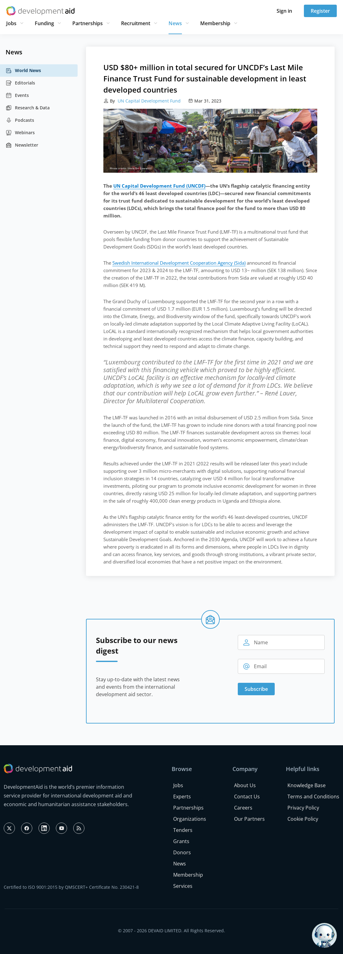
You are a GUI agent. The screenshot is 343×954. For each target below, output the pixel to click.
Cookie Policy (302, 818)
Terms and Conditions (313, 796)
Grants (181, 841)
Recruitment (135, 23)
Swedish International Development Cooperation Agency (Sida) (179, 263)
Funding (44, 23)
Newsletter (22, 145)
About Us (245, 785)
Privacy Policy (303, 807)
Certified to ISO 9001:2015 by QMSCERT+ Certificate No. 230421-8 (71, 887)
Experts (182, 796)
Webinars (20, 133)
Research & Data (28, 108)
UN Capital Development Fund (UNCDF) (159, 186)
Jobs (11, 23)
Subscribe (256, 689)
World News (23, 70)
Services (182, 886)
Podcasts (20, 120)
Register (320, 10)
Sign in (284, 10)
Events (17, 95)
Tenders (182, 830)
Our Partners (249, 818)
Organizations (189, 818)
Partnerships (87, 23)
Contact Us (247, 796)
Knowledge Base (306, 785)
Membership (215, 23)
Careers (243, 807)
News (175, 23)
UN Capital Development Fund (148, 101)
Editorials (20, 83)
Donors (182, 852)
